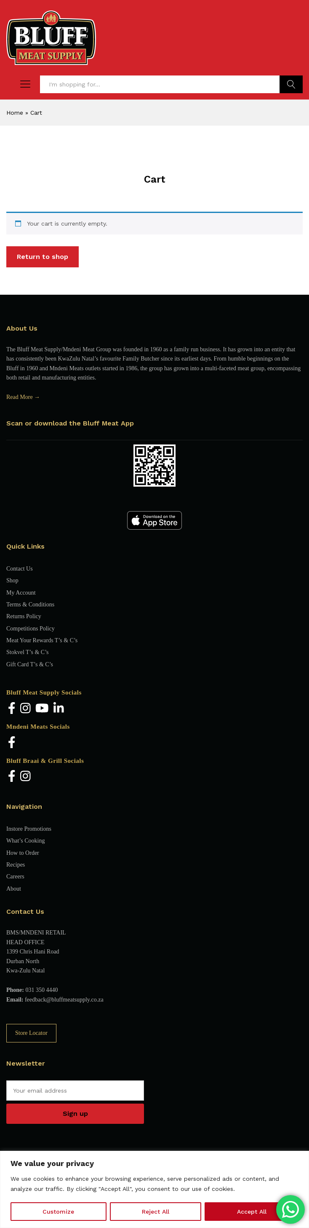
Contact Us (19, 569)
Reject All (155, 1211)
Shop (12, 580)
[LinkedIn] (58, 708)
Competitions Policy (30, 628)
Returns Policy (23, 616)
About (13, 889)
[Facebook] (12, 708)
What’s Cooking (25, 841)
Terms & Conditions (30, 604)
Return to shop (42, 257)
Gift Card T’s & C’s (29, 664)
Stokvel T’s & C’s (27, 652)
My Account (21, 593)
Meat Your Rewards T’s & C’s (41, 640)
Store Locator (31, 1033)
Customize (58, 1211)
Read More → (23, 397)
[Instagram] (25, 708)
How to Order (22, 853)
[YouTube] (42, 708)
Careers (15, 876)
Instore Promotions (28, 829)
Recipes (15, 865)
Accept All (251, 1211)
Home (14, 112)
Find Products (291, 84)
